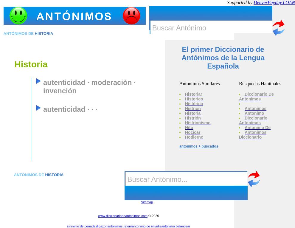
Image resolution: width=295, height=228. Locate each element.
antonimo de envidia (146, 226)
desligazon (100, 226)
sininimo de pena (79, 226)
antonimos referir (120, 226)
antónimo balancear (176, 226)
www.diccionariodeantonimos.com (123, 216)
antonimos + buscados (198, 146)
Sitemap (147, 202)
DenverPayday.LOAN (274, 2)
